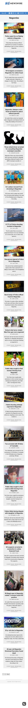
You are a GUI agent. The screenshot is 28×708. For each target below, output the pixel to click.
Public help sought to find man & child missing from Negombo (14, 489)
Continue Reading (14, 51)
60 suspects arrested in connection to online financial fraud (14, 549)
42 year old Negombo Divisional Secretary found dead (14, 651)
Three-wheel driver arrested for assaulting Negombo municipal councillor (14, 149)
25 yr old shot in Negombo (14, 630)
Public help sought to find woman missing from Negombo (14, 370)
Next (8, 674)
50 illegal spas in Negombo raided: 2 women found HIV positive (14, 595)
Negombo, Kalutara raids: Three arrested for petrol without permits (14, 111)
